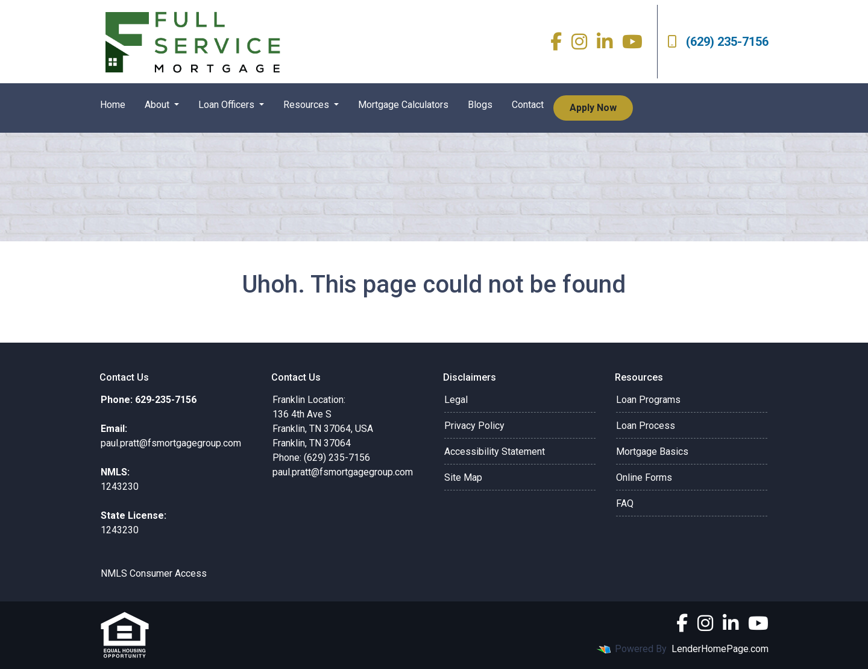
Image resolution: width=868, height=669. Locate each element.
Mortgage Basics (652, 451)
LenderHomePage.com (720, 649)
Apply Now (593, 107)
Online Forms (644, 477)
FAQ (625, 503)
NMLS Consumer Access (154, 573)
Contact (528, 104)
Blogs (480, 104)
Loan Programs (648, 399)
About (158, 104)
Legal (456, 399)
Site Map (463, 477)
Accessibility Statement (494, 451)
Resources (307, 104)
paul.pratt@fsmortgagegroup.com (342, 472)
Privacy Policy (474, 425)
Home (112, 104)
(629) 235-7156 (718, 41)
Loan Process (645, 425)
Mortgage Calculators (403, 104)
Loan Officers (227, 104)
